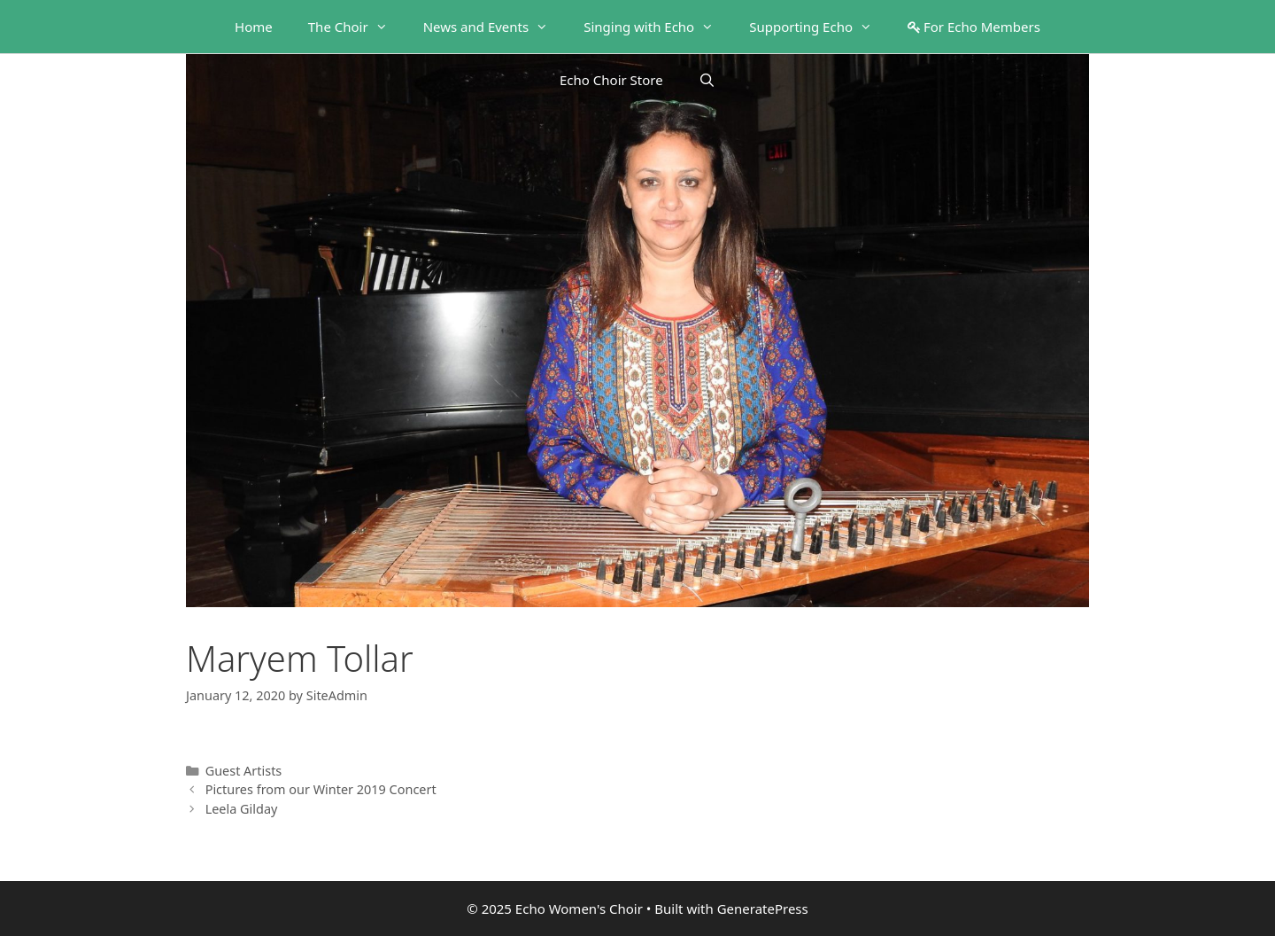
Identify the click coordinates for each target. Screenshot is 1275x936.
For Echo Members (974, 26)
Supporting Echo (819, 26)
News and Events (495, 26)
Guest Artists (243, 770)
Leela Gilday (241, 808)
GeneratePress (762, 908)
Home (254, 26)
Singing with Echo (657, 26)
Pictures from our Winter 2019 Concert (321, 789)
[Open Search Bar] (707, 79)
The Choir (357, 26)
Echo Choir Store (611, 80)
